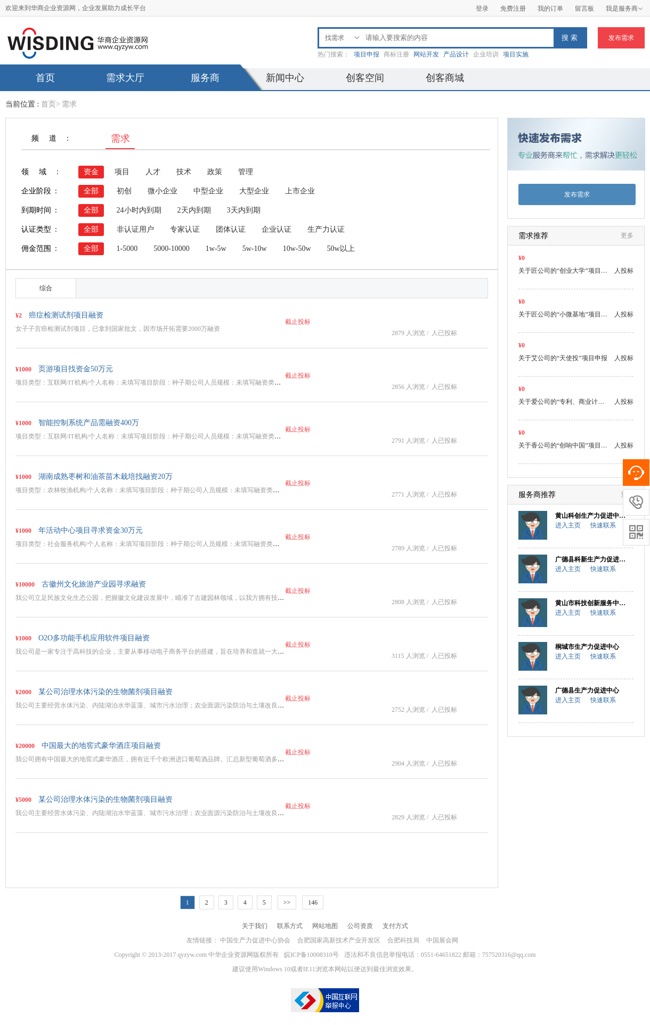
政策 (214, 172)
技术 (183, 172)
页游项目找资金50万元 (75, 369)
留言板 (584, 8)
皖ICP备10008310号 (311, 954)
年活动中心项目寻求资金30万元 (90, 530)
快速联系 (603, 525)
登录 (482, 8)
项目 (122, 172)
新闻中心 (285, 77)
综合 (45, 288)
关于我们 (254, 926)
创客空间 (365, 77)
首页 (45, 77)
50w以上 (341, 249)
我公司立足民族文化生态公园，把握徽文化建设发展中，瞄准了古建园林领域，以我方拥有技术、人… (159, 597)
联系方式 (290, 926)
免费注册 (513, 8)
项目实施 (516, 54)
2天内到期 (194, 210)
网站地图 (325, 926)
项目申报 (366, 54)
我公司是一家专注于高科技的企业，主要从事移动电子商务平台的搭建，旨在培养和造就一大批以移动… (162, 651)
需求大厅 (125, 77)
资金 (91, 172)
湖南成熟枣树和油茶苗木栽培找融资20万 (105, 477)
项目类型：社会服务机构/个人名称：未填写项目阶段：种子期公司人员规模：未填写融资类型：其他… (160, 544)
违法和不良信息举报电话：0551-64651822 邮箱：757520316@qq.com (440, 954)
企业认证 (276, 229)
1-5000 (127, 249)
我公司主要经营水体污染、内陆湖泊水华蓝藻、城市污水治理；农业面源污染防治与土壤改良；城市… (159, 705)
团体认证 (231, 229)
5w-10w (254, 249)
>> (287, 902)
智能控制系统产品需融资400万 (88, 423)
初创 (124, 191)
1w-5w (216, 249)
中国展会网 (442, 940)
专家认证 (185, 229)
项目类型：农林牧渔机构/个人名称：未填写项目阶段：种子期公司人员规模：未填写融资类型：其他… (160, 490)
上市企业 (300, 191)
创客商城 (445, 77)
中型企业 (208, 191)
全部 (91, 191)
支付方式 (395, 926)
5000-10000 (171, 249)
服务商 (205, 77)
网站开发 (426, 54)
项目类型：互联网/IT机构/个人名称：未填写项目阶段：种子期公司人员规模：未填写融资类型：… (154, 382)
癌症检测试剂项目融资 (66, 315)
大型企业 (254, 191)
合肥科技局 (403, 940)
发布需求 (621, 38)
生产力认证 (326, 229)
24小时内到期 (139, 210)
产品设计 (456, 54)
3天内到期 (244, 210)
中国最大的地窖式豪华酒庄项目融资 (101, 746)
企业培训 (486, 54)
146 (313, 902)
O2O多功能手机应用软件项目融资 (94, 638)
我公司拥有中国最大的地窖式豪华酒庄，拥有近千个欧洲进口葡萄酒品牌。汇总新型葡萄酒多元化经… (159, 759)
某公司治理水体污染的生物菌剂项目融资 (105, 692)
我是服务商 (624, 8)
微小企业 (162, 191)
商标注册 (396, 54)
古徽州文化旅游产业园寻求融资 (94, 584)
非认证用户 (135, 229)
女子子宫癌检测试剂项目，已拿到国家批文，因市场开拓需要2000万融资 (117, 328)
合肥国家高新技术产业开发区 (338, 940)
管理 (245, 172)
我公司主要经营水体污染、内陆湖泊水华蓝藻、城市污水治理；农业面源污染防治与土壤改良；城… (156, 813)
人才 (152, 172)
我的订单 (550, 8)
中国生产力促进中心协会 (255, 940)
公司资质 (360, 926)
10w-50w (297, 249)
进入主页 (568, 525)
